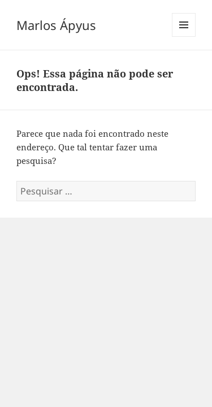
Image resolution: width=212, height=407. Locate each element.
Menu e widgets (184, 36)
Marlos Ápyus (56, 24)
